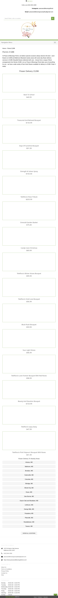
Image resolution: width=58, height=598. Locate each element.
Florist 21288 (11, 48)
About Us (3, 563)
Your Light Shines (29, 347)
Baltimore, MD (29, 462)
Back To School (29, 94)
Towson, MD (29, 522)
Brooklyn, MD (29, 466)
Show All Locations (29, 529)
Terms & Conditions (6, 565)
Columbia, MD (29, 475)
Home (4, 48)
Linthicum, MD (29, 500)
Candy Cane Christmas (29, 246)
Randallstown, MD (29, 517)
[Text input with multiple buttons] (27, 18)
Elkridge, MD (29, 479)
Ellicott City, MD (29, 483)
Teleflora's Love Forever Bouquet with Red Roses (29, 372)
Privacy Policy (5, 566)
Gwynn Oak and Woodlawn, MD (29, 496)
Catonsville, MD (29, 471)
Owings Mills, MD (29, 505)
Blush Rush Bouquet (29, 322)
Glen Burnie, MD (29, 492)
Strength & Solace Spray (29, 170)
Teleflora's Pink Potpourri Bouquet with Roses (29, 448)
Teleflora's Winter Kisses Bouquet (29, 271)
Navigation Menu (6, 42)
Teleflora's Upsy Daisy (29, 423)
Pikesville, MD (29, 513)
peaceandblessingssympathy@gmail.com (41, 12)
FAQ (2, 570)
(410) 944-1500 (8, 549)
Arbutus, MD (29, 458)
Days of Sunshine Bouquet (29, 145)
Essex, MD (29, 488)
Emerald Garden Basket (29, 221)
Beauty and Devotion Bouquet (29, 398)
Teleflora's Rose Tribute (29, 195)
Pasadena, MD (29, 509)
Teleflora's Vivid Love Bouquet (29, 297)
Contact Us (4, 569)
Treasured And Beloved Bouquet (29, 120)
